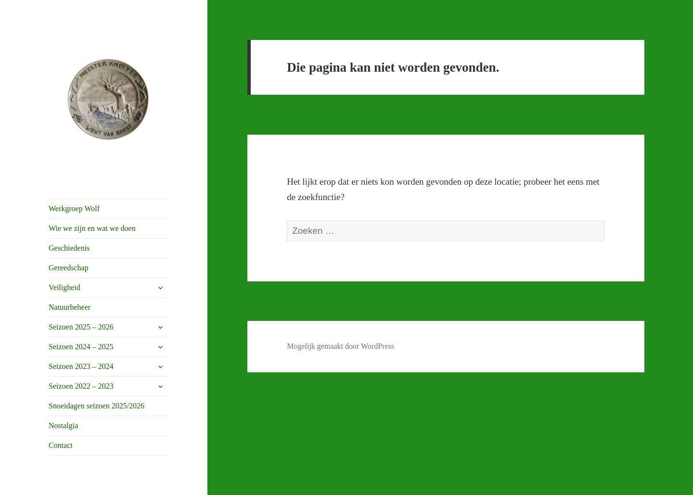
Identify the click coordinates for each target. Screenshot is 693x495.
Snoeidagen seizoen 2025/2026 (96, 406)
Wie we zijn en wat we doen (92, 228)
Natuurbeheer (69, 307)
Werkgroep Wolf (74, 208)
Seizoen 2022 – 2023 (81, 386)
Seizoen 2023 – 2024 (81, 366)
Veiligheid (64, 287)
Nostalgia (63, 425)
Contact (61, 445)
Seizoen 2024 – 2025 (81, 347)
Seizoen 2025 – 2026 (81, 327)
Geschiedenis (69, 248)
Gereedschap (69, 268)
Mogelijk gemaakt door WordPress (340, 346)
